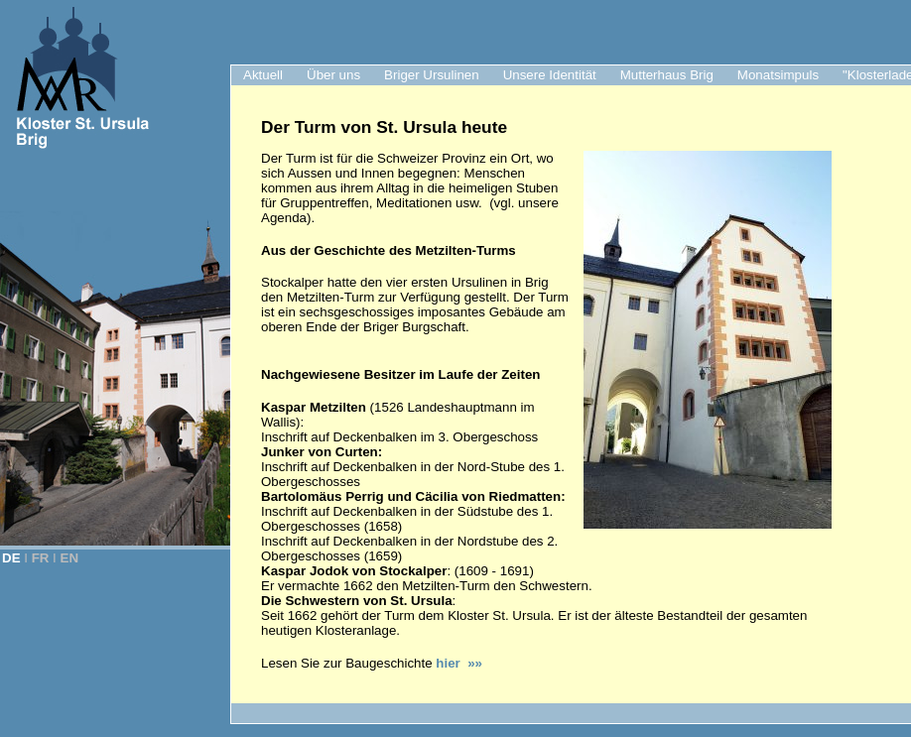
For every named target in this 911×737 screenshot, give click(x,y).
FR (41, 558)
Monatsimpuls (778, 74)
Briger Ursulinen (431, 74)
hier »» (459, 663)
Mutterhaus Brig (667, 74)
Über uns (333, 74)
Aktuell (263, 74)
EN (70, 558)
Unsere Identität (549, 74)
